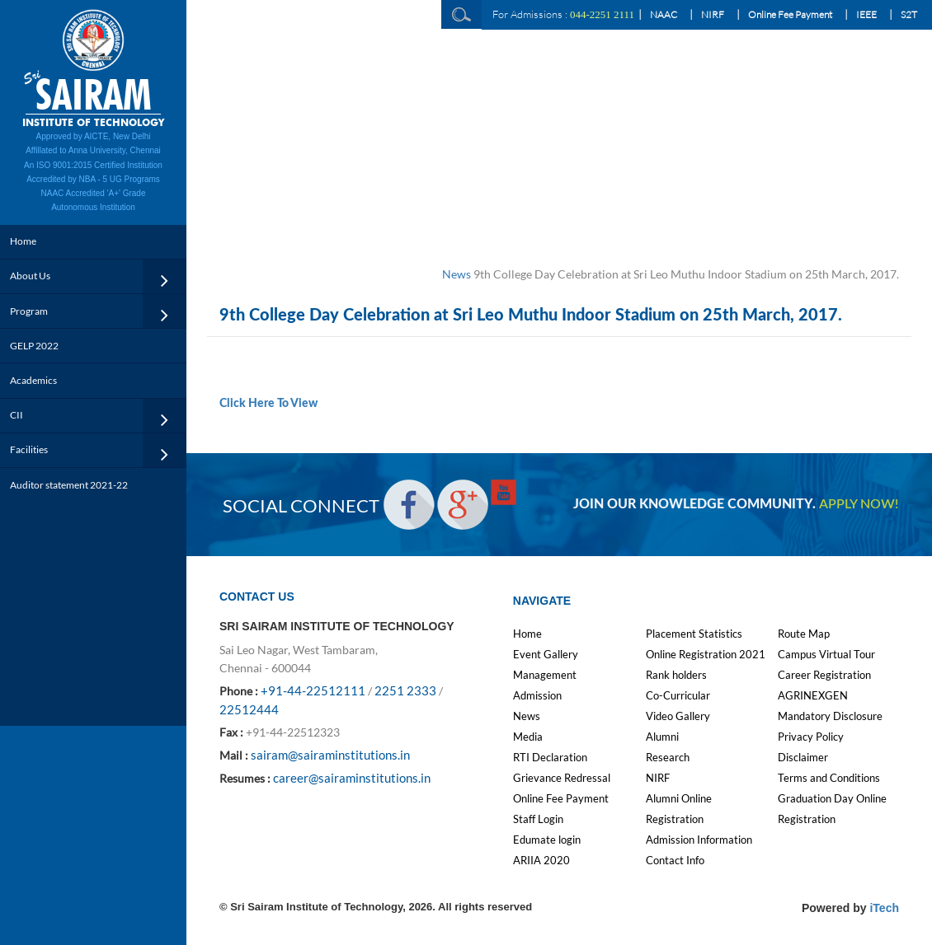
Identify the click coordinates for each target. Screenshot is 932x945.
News (456, 274)
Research (668, 757)
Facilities (29, 449)
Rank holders (676, 674)
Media (528, 736)
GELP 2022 (34, 345)
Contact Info (675, 860)
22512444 (249, 709)
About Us (30, 275)
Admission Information (699, 839)
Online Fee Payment (790, 14)
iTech (884, 908)
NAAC (663, 14)
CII (16, 415)
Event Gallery (545, 654)
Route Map (804, 633)
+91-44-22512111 (313, 690)
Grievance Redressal (561, 777)
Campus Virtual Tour (826, 654)
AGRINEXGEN (813, 695)
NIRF (712, 14)
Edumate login (547, 839)
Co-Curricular (678, 695)
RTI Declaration (550, 757)
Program (29, 311)
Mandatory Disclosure (830, 716)
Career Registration (824, 674)
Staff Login (538, 819)
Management (545, 674)
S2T (909, 14)
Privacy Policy (811, 736)
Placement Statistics (694, 633)
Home (23, 241)
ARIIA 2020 (541, 860)
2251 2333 (405, 690)
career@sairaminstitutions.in (352, 777)
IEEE (866, 14)
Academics (33, 380)
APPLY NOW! (858, 504)
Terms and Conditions (829, 777)
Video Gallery (678, 716)
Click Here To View (268, 403)
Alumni (662, 736)
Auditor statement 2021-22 (69, 485)
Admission (537, 695)
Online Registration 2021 (705, 654)
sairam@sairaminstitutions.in (330, 754)
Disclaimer (803, 757)
